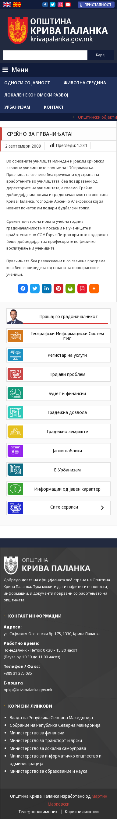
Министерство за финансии (37, 733)
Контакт (54, 107)
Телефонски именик (38, 812)
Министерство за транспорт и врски (46, 740)
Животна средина (85, 83)
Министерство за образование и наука (48, 771)
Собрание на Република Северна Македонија (55, 725)
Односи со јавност (27, 83)
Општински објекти (97, 117)
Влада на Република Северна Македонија (51, 717)
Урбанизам (17, 107)
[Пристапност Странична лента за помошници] (96, 5)
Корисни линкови (82, 812)
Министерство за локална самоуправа (48, 748)
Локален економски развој (36, 95)
